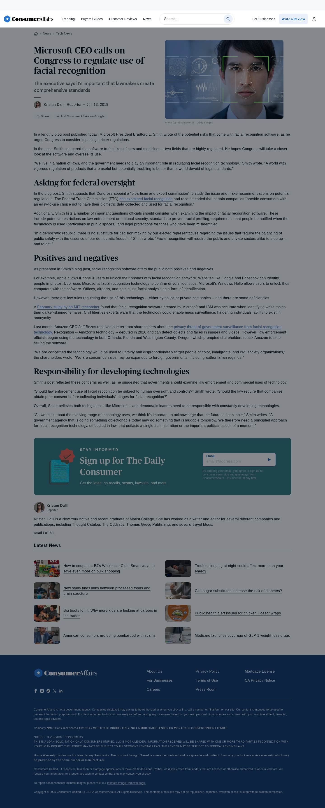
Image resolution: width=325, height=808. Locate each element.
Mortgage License (260, 671)
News (147, 19)
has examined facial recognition (146, 199)
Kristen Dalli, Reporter (63, 104)
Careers (153, 689)
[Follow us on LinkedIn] (61, 691)
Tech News (64, 33)
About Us (154, 671)
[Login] (314, 19)
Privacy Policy (207, 671)
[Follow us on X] (54, 691)
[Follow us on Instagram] (42, 691)
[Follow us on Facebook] (35, 691)
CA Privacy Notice (260, 680)
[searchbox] (197, 19)
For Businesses (264, 19)
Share (42, 116)
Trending (68, 19)
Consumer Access (62, 728)
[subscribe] (269, 459)
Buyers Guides (92, 19)
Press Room (206, 689)
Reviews (123, 19)
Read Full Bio (44, 533)
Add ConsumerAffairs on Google (77, 116)
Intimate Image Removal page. (126, 783)
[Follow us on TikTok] (48, 691)
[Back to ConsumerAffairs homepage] (36, 34)
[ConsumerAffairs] (28, 19)
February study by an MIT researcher (68, 307)
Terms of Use (207, 680)
